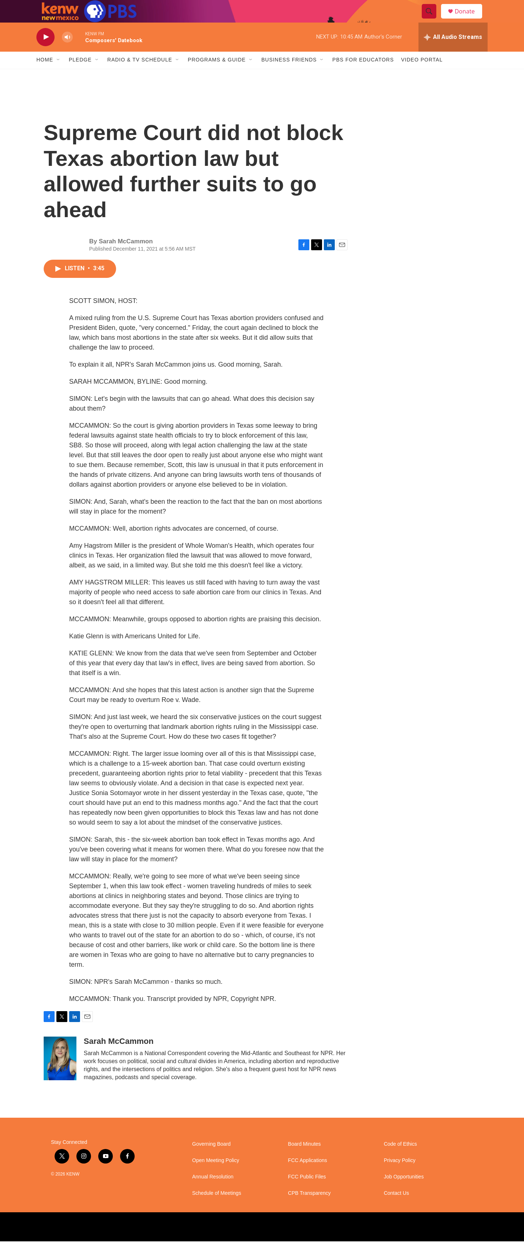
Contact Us (396, 1209)
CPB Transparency (309, 1209)
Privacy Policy (400, 1176)
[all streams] (453, 52)
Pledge (80, 76)
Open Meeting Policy (215, 1176)
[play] (45, 53)
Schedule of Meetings (216, 1209)
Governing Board (211, 1159)
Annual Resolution (213, 1192)
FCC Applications (307, 1176)
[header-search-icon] (432, 19)
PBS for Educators (363, 76)
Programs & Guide (217, 76)
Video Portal (421, 76)
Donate (469, 19)
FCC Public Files (307, 1192)
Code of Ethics (400, 1159)
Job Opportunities (404, 1192)
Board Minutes (304, 1159)
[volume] (67, 53)
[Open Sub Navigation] (58, 76)
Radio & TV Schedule (139, 76)
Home (44, 76)
